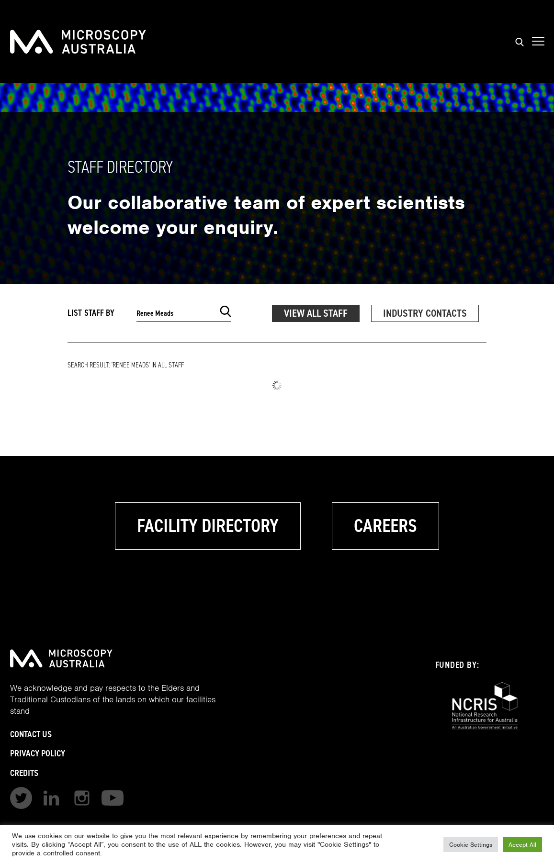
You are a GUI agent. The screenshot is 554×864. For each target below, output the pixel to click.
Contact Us (31, 734)
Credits (24, 773)
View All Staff (316, 313)
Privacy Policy (37, 753)
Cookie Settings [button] (470, 845)
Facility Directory (208, 525)
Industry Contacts (425, 313)
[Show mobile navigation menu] (538, 41)
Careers (385, 525)
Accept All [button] (522, 845)
